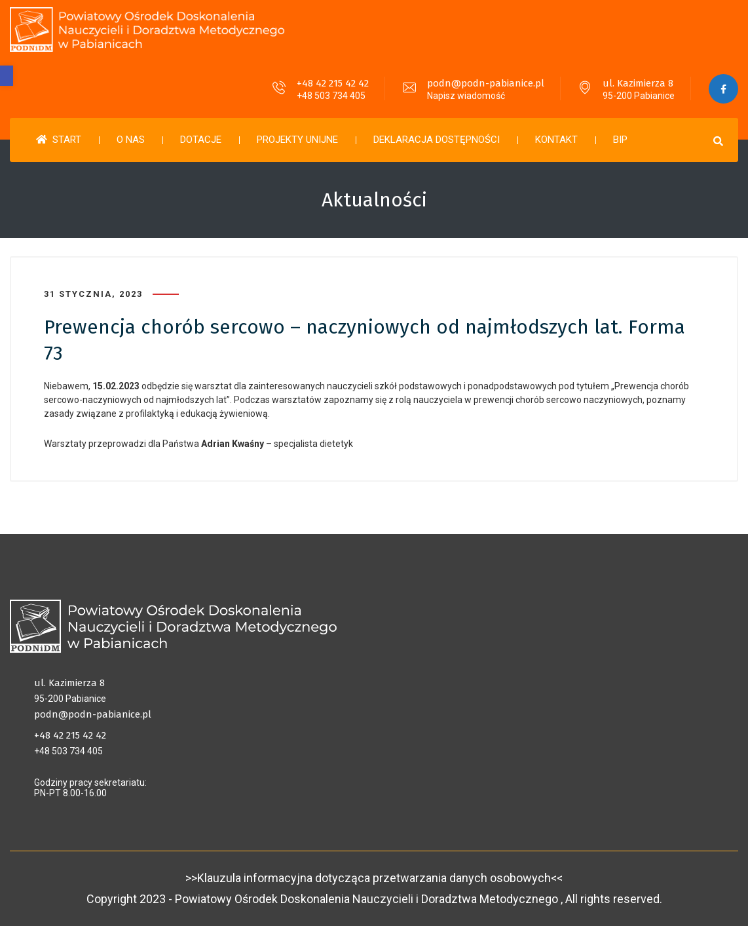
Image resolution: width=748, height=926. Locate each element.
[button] (6, 76)
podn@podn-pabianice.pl (485, 83)
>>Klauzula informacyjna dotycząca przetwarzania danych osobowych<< (374, 878)
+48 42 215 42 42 (333, 83)
